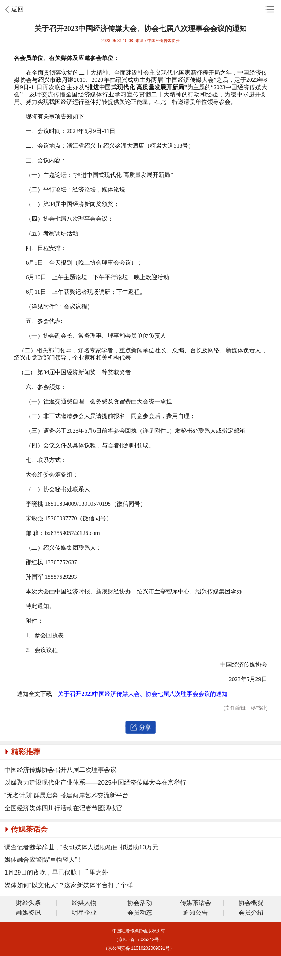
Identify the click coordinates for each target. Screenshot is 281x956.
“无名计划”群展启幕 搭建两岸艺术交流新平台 (66, 795)
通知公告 (195, 913)
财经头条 (28, 903)
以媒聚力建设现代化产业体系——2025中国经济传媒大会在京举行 (95, 782)
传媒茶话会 (195, 903)
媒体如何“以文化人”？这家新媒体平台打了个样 (68, 885)
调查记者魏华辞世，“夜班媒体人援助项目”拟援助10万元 (81, 847)
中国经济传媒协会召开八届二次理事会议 (60, 769)
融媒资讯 (28, 913)
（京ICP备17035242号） (138, 939)
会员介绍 (251, 913)
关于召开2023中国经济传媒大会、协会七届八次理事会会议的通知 (143, 694)
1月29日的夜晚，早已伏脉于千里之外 (56, 872)
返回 (17, 9)
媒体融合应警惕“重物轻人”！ (43, 859)
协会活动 (139, 903)
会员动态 (139, 913)
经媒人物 (84, 903)
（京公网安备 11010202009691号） (139, 948)
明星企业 (84, 913)
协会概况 (251, 903)
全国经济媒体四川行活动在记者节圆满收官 (63, 808)
